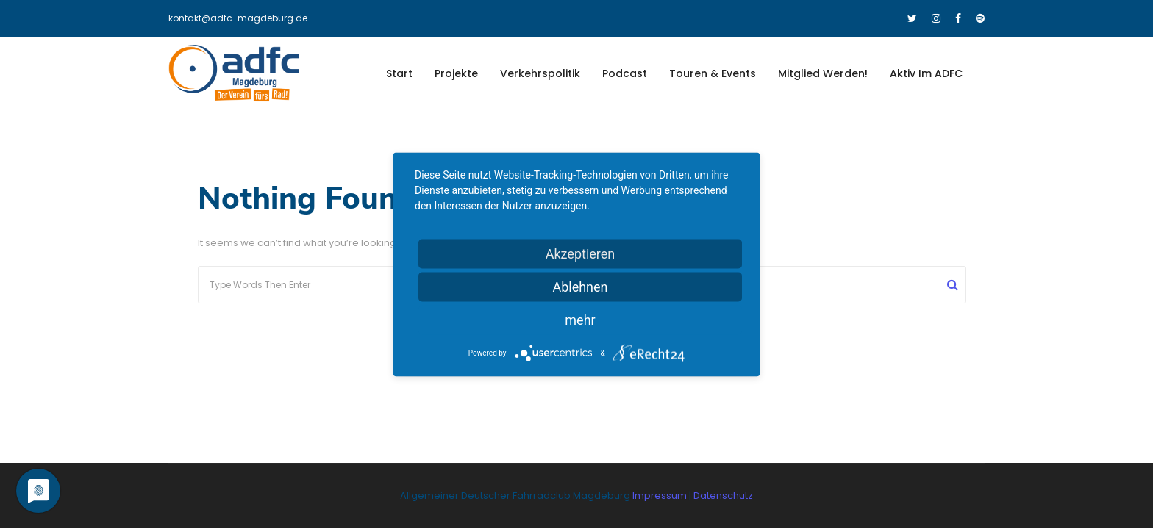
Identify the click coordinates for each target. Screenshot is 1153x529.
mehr (580, 320)
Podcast (624, 73)
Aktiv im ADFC (926, 73)
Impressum (660, 496)
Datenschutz (723, 496)
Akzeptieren (580, 254)
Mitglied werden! (823, 73)
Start (399, 73)
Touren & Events (712, 73)
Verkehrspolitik (540, 73)
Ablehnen (579, 287)
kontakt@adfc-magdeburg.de (237, 18)
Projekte (456, 73)
